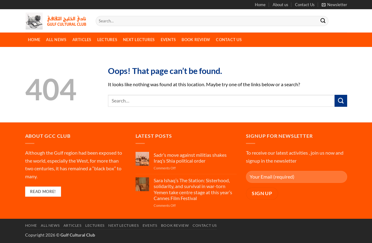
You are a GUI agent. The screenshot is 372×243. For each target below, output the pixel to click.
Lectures (107, 39)
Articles (81, 39)
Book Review (196, 39)
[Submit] (323, 21)
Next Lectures (139, 39)
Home (260, 4)
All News (56, 39)
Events (168, 39)
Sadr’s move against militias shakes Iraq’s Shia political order (190, 158)
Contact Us (305, 4)
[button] (334, 4)
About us (280, 4)
